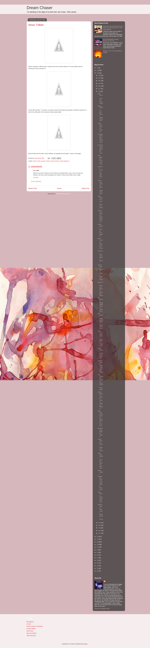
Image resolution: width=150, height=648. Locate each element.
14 (97, 539)
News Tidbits (100, 472)
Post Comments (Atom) (63, 194)
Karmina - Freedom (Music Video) (100, 256)
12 (97, 73)
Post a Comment (36, 181)
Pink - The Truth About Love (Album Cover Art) (100, 338)
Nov (99, 530)
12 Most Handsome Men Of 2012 (100, 149)
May (99, 86)
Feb (99, 78)
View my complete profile (101, 608)
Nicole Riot (30, 631)
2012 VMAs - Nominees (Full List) (100, 497)
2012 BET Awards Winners (100, 127)
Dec (99, 533)
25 (97, 568)
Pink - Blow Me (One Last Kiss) (100, 160)
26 (97, 571)
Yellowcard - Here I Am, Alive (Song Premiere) (100, 483)
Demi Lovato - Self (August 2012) (100, 243)
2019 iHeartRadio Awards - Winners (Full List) (111, 40)
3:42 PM (35, 177)
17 (97, 547)
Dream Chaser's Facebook (35, 626)
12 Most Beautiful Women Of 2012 (100, 138)
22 (97, 560)
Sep (99, 525)
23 (97, 563)
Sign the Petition (31, 633)
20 (97, 555)
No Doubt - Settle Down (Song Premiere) (100, 304)
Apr (99, 83)
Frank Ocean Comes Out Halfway (100, 230)
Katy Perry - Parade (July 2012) (100, 98)
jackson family (45, 161)
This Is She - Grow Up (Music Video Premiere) (100, 187)
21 (97, 558)
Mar (99, 80)
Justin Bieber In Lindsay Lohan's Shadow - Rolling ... (100, 400)
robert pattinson (64, 161)
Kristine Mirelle (31, 628)
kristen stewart (54, 161)
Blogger (85, 644)
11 (97, 70)
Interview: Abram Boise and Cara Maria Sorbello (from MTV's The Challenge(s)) (113, 27)
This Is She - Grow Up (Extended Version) (100, 216)
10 (97, 68)
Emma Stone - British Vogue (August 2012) (100, 272)
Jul (99, 91)
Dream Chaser (39, 8)
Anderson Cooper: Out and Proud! (100, 172)
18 (97, 550)
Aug (99, 522)
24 (97, 565)
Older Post (85, 188)
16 (97, 544)
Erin (34, 170)
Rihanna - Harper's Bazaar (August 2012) (100, 289)
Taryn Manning (31, 635)
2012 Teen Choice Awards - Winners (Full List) (100, 460)
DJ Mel (29, 624)
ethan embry (37, 161)
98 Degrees (30, 621)
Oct (99, 528)
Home (59, 188)
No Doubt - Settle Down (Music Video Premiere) (100, 321)
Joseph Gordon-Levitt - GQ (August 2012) (100, 366)
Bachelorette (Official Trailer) (100, 432)
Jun (99, 88)
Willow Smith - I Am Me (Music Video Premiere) (100, 113)
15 (97, 542)
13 (97, 536)
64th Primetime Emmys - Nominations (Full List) (100, 418)
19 (97, 552)
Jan (99, 75)
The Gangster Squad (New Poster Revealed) (100, 382)
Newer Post (32, 188)
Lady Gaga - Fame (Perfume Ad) (100, 353)
